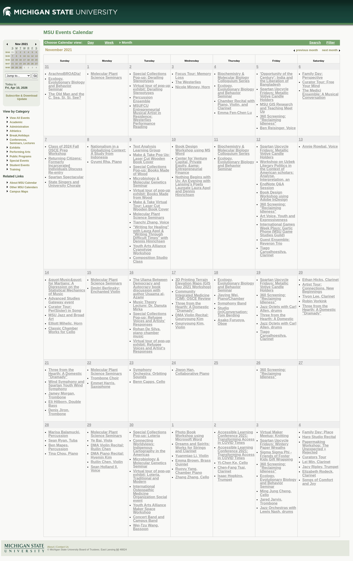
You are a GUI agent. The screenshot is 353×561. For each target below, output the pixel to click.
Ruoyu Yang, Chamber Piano (188, 471)
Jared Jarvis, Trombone (271, 501)
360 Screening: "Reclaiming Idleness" (273, 119)
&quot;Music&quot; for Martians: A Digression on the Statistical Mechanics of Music (66, 287)
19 (32, 60)
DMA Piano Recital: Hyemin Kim (107, 455)
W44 (7, 52)
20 (36, 60)
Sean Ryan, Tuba (62, 440)
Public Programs (20, 156)
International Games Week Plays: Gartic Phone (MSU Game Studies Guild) (277, 229)
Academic (16, 122)
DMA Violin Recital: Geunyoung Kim (191, 317)
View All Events (20, 118)
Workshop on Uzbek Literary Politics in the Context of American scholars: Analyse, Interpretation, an (277, 170)
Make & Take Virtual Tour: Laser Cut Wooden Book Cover (151, 205)
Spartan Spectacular (66, 177)
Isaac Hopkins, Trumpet (230, 478)
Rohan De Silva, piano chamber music (147, 332)
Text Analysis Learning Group (146, 148)
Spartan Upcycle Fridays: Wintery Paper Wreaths (274, 444)
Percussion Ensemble (143, 99)
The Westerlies (188, 82)
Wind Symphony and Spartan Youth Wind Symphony (66, 385)
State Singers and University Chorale (64, 184)
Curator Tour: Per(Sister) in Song (64, 308)
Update (22, 99)
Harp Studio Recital (319, 437)
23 (20, 63)
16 (20, 60)
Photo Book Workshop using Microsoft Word (189, 435)
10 (24, 56)
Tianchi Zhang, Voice (151, 222)
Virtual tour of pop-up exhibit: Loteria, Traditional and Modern (151, 476)
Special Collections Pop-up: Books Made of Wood (151, 170)
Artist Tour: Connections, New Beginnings (318, 288)
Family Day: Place (317, 432)
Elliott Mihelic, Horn (65, 323)
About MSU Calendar (23, 182)
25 (28, 63)
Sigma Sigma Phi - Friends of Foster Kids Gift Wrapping (276, 455)
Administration (19, 126)
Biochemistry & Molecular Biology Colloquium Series (234, 77)
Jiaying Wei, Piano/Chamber (231, 297)
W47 (7, 63)
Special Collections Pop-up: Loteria (149, 434)
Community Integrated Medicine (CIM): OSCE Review (192, 295)
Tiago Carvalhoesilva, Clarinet (273, 251)
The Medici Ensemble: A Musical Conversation (320, 94)
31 (12, 52)
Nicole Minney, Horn (192, 87)
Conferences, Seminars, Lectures (22, 141)
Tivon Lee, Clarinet (318, 296)
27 (36, 63)
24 (24, 63)
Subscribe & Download (21, 95)
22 (16, 63)
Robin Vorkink (314, 301)
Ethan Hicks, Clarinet (320, 280)
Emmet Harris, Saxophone (103, 385)
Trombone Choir (105, 378)
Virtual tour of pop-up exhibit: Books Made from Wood (151, 193)
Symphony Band (232, 303)
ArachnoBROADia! (64, 74)
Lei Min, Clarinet (316, 462)
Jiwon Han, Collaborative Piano (192, 372)
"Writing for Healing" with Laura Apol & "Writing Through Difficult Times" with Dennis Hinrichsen (151, 234)
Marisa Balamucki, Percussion (64, 434)
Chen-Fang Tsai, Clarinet (232, 469)
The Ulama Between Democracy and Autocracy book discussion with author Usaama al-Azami (150, 288)
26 (32, 63)
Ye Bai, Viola (101, 440)
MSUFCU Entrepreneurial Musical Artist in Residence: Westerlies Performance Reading (147, 116)
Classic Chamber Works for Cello (63, 330)
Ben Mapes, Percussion (58, 447)
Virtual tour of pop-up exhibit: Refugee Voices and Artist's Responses (151, 346)
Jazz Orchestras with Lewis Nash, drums (278, 509)
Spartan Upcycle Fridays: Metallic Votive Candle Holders (274, 94)
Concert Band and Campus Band (148, 519)
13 (36, 56)
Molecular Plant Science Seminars (106, 75)
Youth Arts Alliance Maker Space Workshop (149, 508)
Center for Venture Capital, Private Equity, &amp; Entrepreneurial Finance (191, 165)
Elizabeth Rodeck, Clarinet (317, 473)
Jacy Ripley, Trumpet (320, 467)
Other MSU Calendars (24, 187)
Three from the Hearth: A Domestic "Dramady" (192, 306)
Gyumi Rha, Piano (106, 162)
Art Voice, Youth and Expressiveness (277, 218)
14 (12, 60)
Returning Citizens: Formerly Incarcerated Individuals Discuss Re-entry (65, 165)
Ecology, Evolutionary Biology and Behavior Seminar (66, 84)
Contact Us (62, 546)
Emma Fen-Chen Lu (235, 113)
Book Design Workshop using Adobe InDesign (274, 195)
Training (15, 169)
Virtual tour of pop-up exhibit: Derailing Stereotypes (151, 89)
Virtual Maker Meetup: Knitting (274, 434)
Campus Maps (19, 191)
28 (12, 67)
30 (20, 67)
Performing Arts (20, 152)
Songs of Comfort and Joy (317, 482)
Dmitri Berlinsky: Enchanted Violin (105, 290)
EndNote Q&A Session (272, 186)
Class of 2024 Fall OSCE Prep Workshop (63, 150)
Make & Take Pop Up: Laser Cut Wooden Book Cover (151, 158)
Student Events (19, 165)
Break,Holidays (19, 135)
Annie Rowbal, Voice (320, 146)
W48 (7, 67)
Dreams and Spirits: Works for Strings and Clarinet (192, 447)
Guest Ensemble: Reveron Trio (275, 241)
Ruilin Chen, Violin (107, 462)
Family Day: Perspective (312, 75)
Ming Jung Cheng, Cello (276, 493)
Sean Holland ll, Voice (104, 469)
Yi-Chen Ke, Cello (233, 463)
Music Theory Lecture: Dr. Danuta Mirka (150, 305)
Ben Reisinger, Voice (278, 128)
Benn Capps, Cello (149, 382)
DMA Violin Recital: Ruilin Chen (107, 447)
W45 (7, 56)
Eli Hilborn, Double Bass (64, 403)
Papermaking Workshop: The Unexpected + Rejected (315, 447)
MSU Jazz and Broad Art (66, 317)
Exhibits (15, 147)
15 (16, 60)
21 (12, 63)
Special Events (19, 160)
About (50, 546)
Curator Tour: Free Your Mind (318, 84)
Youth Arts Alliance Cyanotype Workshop (149, 249)
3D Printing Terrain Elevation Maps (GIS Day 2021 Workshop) (193, 283)
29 (16, 67)
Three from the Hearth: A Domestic (277, 317)
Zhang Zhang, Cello (192, 477)
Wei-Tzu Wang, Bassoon (146, 527)
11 (28, 56)
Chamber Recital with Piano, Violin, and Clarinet (236, 104)
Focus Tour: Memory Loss (193, 75)
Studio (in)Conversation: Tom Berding (233, 311)
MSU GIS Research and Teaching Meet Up (276, 107)
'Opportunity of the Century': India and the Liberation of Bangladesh (276, 79)
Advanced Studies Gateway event (64, 300)
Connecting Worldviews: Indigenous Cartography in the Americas (149, 447)
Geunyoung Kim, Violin (189, 325)
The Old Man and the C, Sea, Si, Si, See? (66, 96)
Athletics (15, 131)
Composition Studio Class (150, 259)
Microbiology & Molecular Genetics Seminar (149, 182)
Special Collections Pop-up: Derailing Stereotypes (149, 77)
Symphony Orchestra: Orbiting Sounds (150, 373)
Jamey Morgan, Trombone (61, 395)
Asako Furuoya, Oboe (231, 322)
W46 (7, 60)
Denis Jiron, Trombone (58, 412)
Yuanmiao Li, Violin (192, 456)
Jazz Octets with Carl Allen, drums (278, 308)
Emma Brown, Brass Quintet (193, 462)
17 (24, 60)
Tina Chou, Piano (63, 453)
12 (32, 56)
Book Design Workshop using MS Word (192, 150)
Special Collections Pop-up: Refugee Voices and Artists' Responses (149, 319)
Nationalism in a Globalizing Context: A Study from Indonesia (108, 151)
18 (28, 60)
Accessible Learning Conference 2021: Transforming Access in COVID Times (236, 437)
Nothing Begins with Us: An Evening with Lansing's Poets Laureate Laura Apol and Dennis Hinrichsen (192, 186)
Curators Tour (314, 457)
